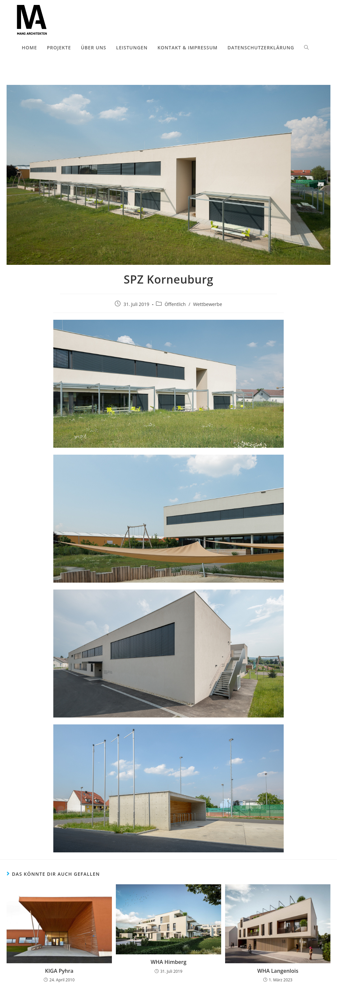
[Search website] (306, 48)
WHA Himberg (169, 962)
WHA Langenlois (277, 970)
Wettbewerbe (207, 304)
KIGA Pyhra (59, 970)
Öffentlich (175, 304)
